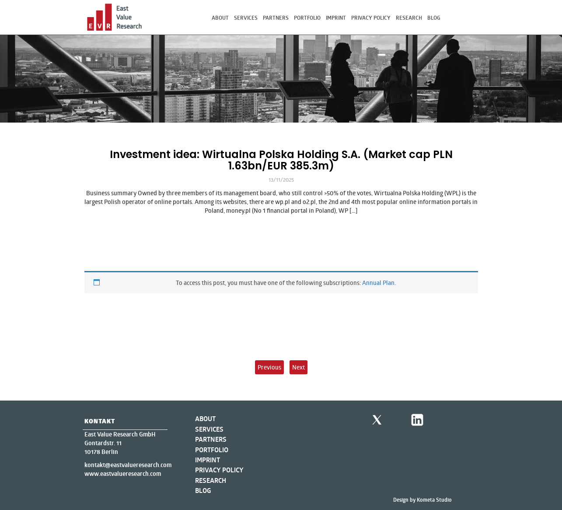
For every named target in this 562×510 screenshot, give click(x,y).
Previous (269, 367)
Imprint (336, 17)
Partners (276, 17)
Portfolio (307, 17)
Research (409, 17)
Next (298, 367)
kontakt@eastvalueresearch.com (127, 465)
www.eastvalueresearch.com (122, 473)
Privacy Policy (371, 17)
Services (246, 17)
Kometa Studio (434, 499)
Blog (433, 17)
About (220, 17)
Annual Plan (378, 282)
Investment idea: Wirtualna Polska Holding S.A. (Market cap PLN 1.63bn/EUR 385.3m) (281, 160)
